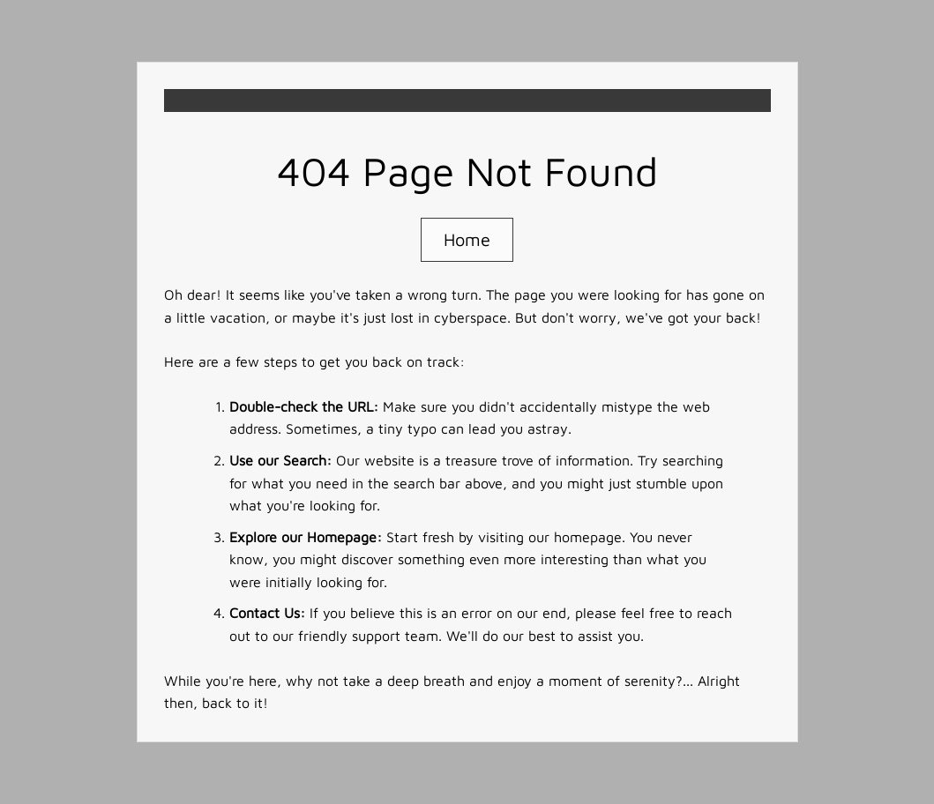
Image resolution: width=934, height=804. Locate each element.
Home (467, 239)
